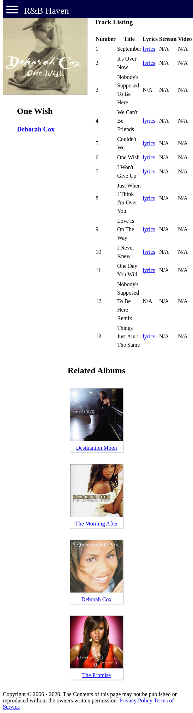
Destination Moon (96, 448)
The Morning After (96, 524)
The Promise (96, 675)
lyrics (149, 49)
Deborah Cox (36, 129)
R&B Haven (46, 11)
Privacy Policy (135, 700)
